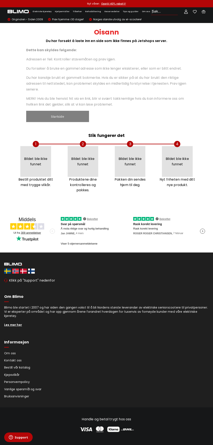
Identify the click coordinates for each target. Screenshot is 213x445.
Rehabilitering (93, 11)
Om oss (146, 11)
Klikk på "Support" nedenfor (32, 280)
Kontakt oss (13, 360)
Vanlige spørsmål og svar (23, 389)
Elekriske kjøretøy (42, 11)
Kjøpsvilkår (11, 375)
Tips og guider (131, 11)
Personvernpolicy (17, 382)
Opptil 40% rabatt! (113, 3)
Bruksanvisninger (16, 396)
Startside (57, 116)
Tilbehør (77, 11)
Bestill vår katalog (17, 367)
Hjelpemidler (62, 11)
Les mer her (13, 325)
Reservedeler (112, 11)
